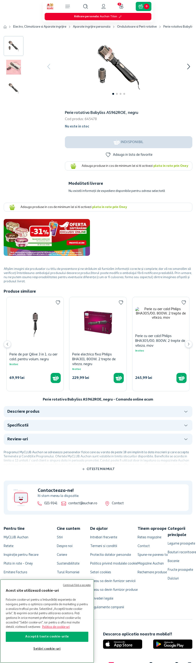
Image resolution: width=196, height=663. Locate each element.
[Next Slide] (188, 341)
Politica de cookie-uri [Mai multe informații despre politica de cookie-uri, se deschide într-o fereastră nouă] (56, 627)
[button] (85, 6)
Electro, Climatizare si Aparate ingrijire (39, 26)
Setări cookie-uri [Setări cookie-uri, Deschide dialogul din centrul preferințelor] (47, 648)
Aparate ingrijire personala (91, 26)
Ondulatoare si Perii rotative (137, 26)
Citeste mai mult (101, 464)
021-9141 (50, 495)
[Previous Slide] (7, 341)
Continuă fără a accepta (77, 585)
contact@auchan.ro (82, 495)
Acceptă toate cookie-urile (47, 636)
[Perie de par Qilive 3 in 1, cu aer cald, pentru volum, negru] (51, 341)
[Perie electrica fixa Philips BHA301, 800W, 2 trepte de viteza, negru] (145, 341)
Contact (118, 495)
